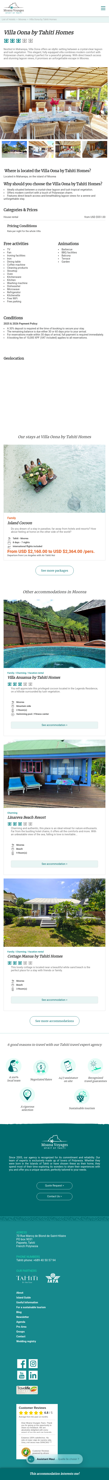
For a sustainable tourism (31, 1307)
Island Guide (23, 1297)
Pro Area (21, 1326)
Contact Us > (54, 1196)
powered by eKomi (40, 1452)
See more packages (54, 570)
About (19, 1292)
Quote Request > (54, 1185)
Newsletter (22, 1317)
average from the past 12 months (33, 1417)
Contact (20, 1336)
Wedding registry (26, 1341)
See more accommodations (54, 1021)
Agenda (20, 1321)
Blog (19, 1312)
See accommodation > (54, 725)
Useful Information (27, 1302)
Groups (20, 1331)
